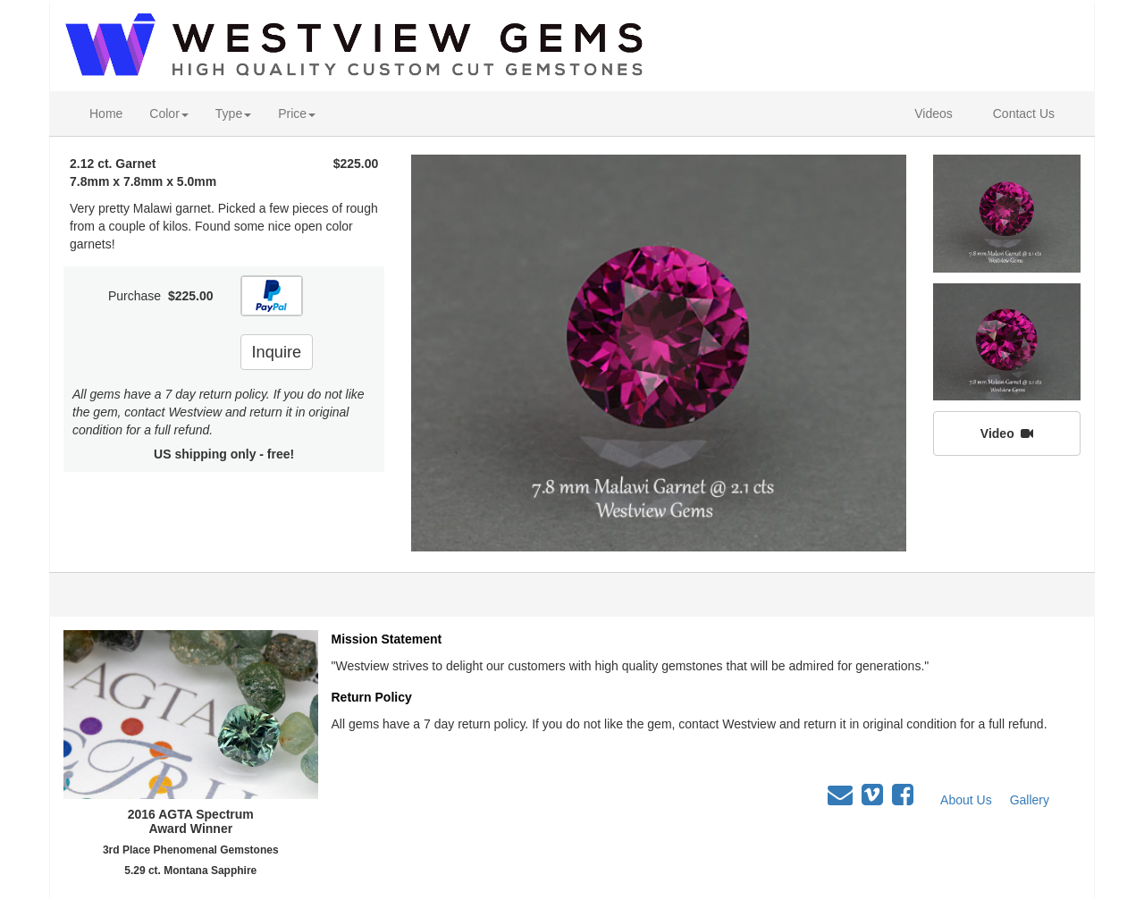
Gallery (1029, 800)
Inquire (277, 352)
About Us (966, 800)
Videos (933, 113)
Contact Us (1024, 113)
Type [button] (233, 113)
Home (105, 113)
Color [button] (168, 113)
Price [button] (296, 113)
